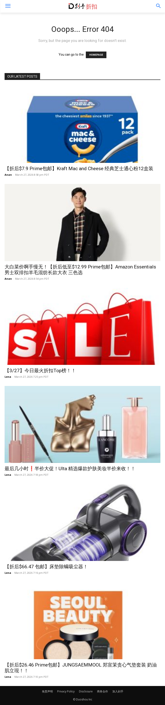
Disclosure (86, 691)
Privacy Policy (66, 691)
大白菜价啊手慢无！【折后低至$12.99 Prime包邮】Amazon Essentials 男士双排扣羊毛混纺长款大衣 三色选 (80, 269)
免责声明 (47, 691)
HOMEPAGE (96, 54)
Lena (8, 376)
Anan (8, 174)
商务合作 (102, 691)
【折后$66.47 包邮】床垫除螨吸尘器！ (46, 566)
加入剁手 (117, 691)
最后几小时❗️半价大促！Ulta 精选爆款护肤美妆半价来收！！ (70, 468)
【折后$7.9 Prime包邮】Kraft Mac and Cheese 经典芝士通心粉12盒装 (79, 168)
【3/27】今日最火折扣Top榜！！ (40, 370)
